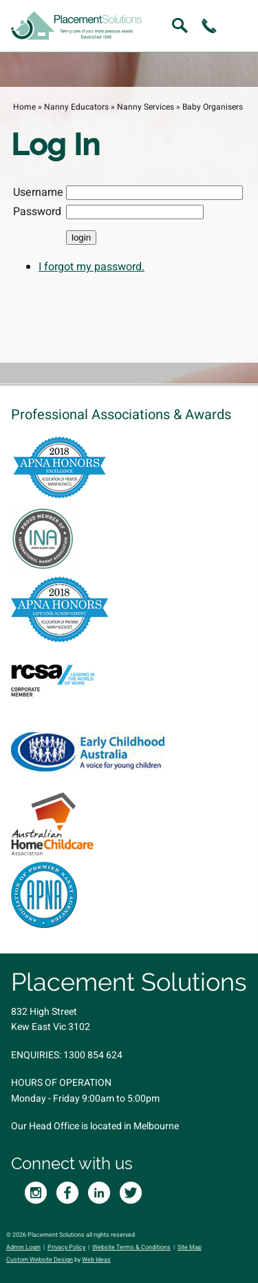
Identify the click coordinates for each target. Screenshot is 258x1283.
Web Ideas (96, 1259)
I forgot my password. (91, 267)
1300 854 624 (92, 1055)
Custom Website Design (39, 1259)
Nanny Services (145, 107)
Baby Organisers (212, 107)
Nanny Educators (76, 107)
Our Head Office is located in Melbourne (95, 1126)
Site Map (190, 1247)
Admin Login (23, 1247)
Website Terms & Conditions (131, 1247)
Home (24, 107)
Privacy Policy (66, 1247)
